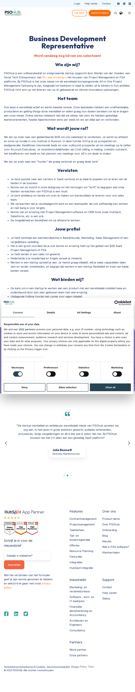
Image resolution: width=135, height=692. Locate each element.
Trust (91, 666)
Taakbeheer (76, 530)
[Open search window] (115, 13)
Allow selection (67, 387)
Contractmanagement (82, 518)
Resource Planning (81, 551)
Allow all (110, 387)
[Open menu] (129, 13)
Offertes (74, 545)
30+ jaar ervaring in (55, 77)
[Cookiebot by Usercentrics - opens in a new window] (116, 302)
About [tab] (117, 312)
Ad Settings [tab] (84, 312)
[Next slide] (129, 443)
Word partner (77, 649)
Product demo (111, 518)
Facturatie (75, 556)
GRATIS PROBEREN (99, 13)
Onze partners (78, 655)
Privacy (75, 666)
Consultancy (77, 630)
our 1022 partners (25, 329)
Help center (91, 3)
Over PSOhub (111, 524)
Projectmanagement (81, 524)
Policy (83, 666)
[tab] (64, 475)
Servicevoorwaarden (58, 666)
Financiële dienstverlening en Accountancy (80, 611)
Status (106, 598)
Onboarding (109, 530)
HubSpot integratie (81, 568)
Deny (25, 387)
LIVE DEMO (79, 13)
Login (77, 3)
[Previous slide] (6, 443)
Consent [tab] (18, 312)
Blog (105, 535)
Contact (106, 3)
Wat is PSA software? (115, 547)
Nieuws (106, 541)
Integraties (75, 562)
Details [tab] (51, 312)
